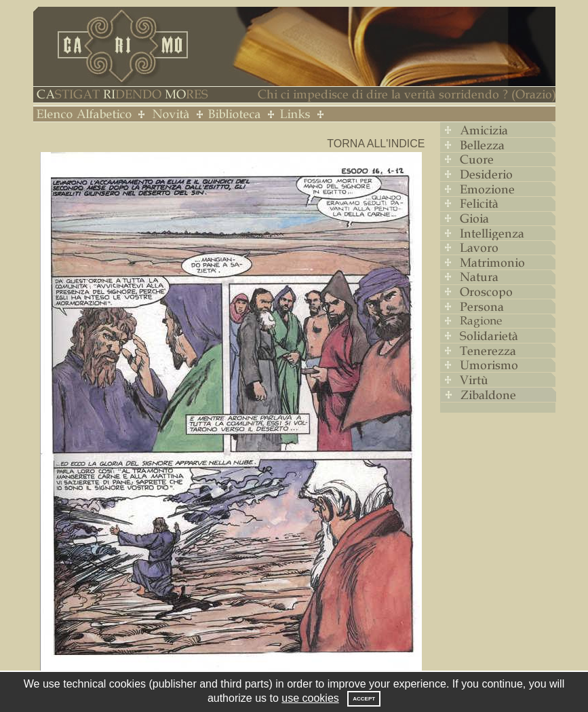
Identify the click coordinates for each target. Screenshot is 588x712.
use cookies (310, 698)
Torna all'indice (376, 143)
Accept (364, 699)
